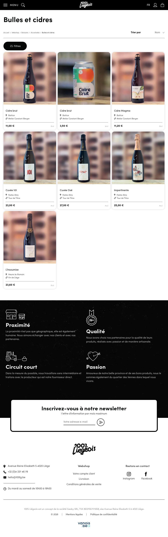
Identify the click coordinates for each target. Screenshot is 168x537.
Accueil (6, 32)
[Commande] (153, 32)
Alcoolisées (35, 32)
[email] (79, 421)
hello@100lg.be (16, 477)
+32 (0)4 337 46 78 (18, 471)
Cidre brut (11, 110)
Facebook (146, 476)
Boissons (24, 32)
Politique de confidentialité (103, 514)
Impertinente (121, 190)
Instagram (129, 476)
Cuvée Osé (66, 190)
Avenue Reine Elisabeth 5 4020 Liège (29, 465)
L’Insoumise (12, 269)
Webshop (15, 32)
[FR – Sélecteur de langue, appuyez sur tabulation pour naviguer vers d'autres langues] (148, 5)
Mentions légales (74, 514)
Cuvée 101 (11, 190)
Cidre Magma (122, 110)
